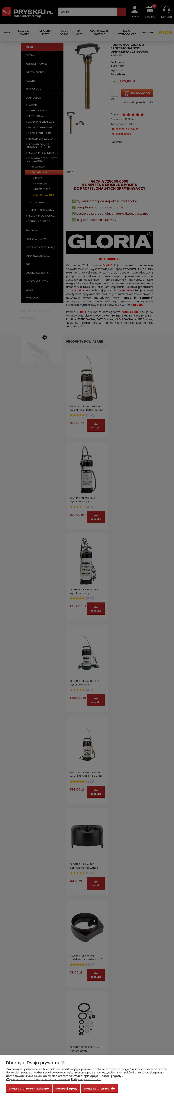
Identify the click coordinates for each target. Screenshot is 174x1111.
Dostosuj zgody (66, 1088)
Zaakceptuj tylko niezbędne (29, 1088)
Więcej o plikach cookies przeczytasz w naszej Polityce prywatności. (53, 1079)
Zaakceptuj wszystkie (99, 1088)
